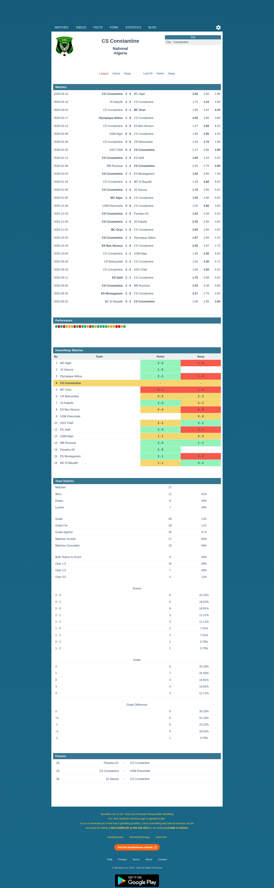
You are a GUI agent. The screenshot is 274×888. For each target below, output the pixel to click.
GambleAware (115, 837)
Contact (162, 859)
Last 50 (147, 73)
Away (127, 73)
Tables (81, 27)
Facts (98, 27)
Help (109, 859)
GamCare (161, 837)
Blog (152, 27)
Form (114, 27)
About (148, 859)
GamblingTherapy (139, 837)
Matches (61, 27)
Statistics (133, 27)
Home (116, 73)
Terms (136, 859)
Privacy (122, 859)
